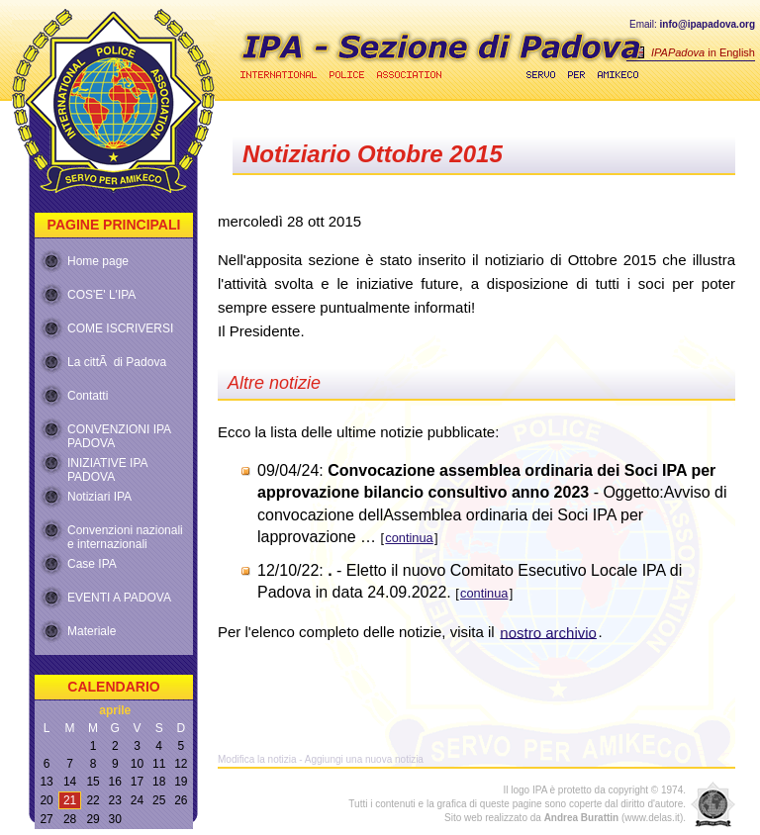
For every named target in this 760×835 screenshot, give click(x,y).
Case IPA (92, 564)
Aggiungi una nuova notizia (364, 759)
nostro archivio (548, 631)
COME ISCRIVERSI (120, 328)
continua (408, 537)
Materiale (91, 631)
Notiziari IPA (99, 497)
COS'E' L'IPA (101, 295)
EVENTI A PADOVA (119, 597)
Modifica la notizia (257, 759)
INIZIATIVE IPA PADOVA (107, 466)
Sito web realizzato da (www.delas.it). (565, 817)
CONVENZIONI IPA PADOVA (119, 432)
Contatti (87, 396)
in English (703, 52)
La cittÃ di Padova (116, 362)
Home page (98, 261)
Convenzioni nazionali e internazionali (125, 533)
